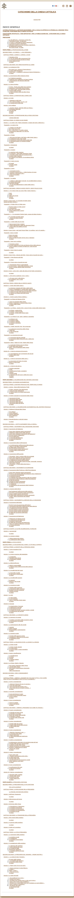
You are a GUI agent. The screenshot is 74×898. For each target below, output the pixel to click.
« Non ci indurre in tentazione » (17, 884)
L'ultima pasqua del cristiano (16, 538)
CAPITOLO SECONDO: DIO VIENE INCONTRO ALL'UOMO (18, 64)
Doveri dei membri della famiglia (17, 715)
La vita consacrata (13, 331)
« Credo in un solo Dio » (15, 127)
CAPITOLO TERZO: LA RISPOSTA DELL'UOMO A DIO (17, 95)
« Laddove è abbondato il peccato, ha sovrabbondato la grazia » (25, 180)
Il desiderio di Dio (13, 57)
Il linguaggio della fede (15, 109)
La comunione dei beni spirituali (17, 337)
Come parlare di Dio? (14, 61)
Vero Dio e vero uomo (14, 209)
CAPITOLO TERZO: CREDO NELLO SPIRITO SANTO (17, 283)
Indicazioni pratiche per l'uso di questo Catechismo (22, 45)
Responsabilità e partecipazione (17, 629)
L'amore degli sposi (14, 735)
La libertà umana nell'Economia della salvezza (21, 566)
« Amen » (11, 377)
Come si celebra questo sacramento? (18, 494)
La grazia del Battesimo (15, 439)
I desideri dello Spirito (14, 776)
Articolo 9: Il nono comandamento (12, 764)
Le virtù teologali (13, 598)
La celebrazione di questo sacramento (19, 508)
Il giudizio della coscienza (15, 587)
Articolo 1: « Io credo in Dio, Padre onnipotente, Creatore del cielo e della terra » (24, 122)
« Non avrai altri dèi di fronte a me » (18, 686)
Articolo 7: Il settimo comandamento (13, 739)
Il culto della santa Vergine (15, 346)
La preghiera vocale (14, 837)
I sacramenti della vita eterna (16, 403)
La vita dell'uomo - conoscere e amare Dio (20, 40)
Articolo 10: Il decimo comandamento (13, 772)
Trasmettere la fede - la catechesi (18, 41)
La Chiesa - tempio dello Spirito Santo (18, 312)
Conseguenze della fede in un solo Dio (19, 131)
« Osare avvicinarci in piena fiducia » (18, 868)
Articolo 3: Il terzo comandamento (12, 700)
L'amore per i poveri (14, 748)
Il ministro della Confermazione (17, 450)
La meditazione (13, 838)
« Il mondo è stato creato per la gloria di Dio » (20, 154)
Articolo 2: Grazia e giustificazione (12, 653)
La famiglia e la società (15, 713)
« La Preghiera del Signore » (16, 860)
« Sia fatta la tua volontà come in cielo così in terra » (22, 880)
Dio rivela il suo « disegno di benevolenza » (20, 69)
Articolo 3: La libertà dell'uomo (11, 563)
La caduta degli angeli (14, 182)
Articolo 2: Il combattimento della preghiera (14, 843)
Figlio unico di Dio (13, 195)
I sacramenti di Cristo (14, 398)
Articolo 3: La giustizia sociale (11, 633)
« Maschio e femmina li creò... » (17, 732)
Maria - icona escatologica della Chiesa (19, 347)
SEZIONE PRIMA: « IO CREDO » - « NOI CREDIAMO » (17, 52)
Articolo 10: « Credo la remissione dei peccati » (16, 351)
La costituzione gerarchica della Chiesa (19, 329)
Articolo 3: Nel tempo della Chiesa (12, 804)
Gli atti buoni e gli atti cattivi (16, 574)
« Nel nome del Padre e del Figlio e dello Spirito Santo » (23, 137)
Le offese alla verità (14, 757)
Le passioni (12, 580)
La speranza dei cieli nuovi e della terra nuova (20, 374)
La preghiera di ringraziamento (17, 810)
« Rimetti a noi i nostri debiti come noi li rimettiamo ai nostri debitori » (27, 883)
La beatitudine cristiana (15, 559)
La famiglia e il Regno (14, 716)
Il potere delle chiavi (14, 355)
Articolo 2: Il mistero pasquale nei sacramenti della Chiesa (18, 395)
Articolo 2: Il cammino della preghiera (13, 822)
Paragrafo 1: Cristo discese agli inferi (13, 257)
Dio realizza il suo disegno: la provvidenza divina (21, 157)
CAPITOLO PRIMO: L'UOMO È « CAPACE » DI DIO (16, 54)
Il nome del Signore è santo (16, 694)
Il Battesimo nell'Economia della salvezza (19, 432)
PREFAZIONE (6, 37)
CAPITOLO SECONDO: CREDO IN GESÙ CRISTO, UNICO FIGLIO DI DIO (22, 188)
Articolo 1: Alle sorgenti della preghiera (13, 817)
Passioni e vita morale (14, 581)
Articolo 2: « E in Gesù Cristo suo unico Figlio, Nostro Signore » (20, 190)
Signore (11, 197)
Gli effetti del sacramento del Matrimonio (19, 522)
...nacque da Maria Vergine (16, 218)
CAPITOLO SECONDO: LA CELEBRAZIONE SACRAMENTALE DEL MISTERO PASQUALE (27, 407)
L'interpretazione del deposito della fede (19, 80)
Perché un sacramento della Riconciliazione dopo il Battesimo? (25, 473)
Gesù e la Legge (13, 235)
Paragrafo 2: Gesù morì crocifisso (12, 241)
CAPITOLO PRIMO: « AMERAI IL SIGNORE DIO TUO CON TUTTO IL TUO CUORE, (25, 678)
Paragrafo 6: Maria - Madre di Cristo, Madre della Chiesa (18, 342)
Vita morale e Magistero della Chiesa (18, 665)
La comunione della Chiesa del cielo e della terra (21, 338)
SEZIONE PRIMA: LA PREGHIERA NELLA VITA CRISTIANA (18, 784)
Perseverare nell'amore (15, 849)
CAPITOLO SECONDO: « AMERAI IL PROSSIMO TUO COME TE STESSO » (23, 707)
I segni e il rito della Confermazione (18, 446)
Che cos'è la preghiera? (15, 787)
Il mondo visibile (13, 164)
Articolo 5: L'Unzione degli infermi (12, 489)
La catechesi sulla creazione (16, 152)
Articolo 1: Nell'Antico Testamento (12, 794)
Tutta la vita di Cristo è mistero (17, 224)
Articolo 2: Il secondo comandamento (13, 691)
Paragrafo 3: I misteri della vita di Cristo (14, 221)
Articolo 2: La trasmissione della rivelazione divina (16, 75)
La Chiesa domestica (14, 525)
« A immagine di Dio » (14, 171)
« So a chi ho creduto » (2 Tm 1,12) (18, 101)
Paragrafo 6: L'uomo (9, 168)
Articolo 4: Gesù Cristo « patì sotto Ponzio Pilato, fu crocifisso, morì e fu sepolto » (24, 230)
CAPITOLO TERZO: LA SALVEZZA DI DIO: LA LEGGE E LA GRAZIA (21, 642)
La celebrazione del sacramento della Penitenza (21, 485)
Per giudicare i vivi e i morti (16, 279)
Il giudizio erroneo (13, 591)
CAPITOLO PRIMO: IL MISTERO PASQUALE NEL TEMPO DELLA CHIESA (22, 384)
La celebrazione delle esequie (16, 539)
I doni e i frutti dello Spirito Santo (17, 600)
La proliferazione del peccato (16, 611)
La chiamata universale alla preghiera (18, 791)
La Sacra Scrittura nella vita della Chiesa (19, 92)
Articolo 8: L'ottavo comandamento (12, 752)
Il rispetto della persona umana (17, 636)
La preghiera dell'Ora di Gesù (16, 850)
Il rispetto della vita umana (15, 723)
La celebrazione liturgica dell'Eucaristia (19, 460)
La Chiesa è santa (13, 320)
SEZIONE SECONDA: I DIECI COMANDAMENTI (15, 673)
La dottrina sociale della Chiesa (17, 744)
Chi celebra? (12, 411)
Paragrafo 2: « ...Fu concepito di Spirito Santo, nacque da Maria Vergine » (23, 214)
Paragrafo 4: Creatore (9, 149)
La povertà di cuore (14, 777)
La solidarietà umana (14, 638)
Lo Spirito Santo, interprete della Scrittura (19, 89)
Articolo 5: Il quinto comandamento (12, 721)
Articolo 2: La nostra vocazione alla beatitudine (15, 554)
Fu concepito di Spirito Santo (16, 216)
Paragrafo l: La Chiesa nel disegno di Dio (14, 299)
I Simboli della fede (14, 117)
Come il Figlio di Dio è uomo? (16, 210)
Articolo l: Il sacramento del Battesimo (13, 429)
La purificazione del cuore (15, 767)
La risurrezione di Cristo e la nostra (18, 361)
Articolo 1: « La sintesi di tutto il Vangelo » (14, 857)
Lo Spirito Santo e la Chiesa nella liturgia (19, 392)
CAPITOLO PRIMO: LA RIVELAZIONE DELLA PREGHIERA (18, 789)
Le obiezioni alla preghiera (15, 845)
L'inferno (11, 372)
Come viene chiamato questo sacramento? (20, 431)
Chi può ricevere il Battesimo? (16, 435)
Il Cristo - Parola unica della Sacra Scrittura (20, 87)
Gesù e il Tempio (13, 236)
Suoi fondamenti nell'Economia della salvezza (20, 491)
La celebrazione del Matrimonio (17, 520)
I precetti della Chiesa (14, 666)
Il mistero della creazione (15, 156)
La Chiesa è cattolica (14, 321)
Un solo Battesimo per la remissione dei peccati (21, 353)
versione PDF (37, 19)
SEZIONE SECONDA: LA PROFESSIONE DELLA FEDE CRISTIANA (20, 115)
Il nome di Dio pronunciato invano (17, 695)
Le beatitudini (12, 556)
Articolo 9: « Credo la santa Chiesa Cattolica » (15, 296)
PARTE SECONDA (8, 379)
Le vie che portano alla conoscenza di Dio (19, 58)
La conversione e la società (16, 621)
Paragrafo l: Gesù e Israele (11, 232)
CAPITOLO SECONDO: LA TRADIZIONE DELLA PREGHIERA (19, 815)
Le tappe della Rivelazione (16, 70)
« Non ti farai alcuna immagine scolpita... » (20, 688)
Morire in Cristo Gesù (14, 362)
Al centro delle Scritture (15, 859)
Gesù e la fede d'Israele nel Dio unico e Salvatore (21, 237)
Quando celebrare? (14, 414)
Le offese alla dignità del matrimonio (18, 736)
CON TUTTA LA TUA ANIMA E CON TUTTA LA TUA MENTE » (19, 679)
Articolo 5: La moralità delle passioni (13, 577)
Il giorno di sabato (13, 702)
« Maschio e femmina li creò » (16, 173)
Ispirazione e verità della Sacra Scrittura (19, 88)
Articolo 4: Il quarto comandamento (12, 710)
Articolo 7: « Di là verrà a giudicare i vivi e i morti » (16, 275)
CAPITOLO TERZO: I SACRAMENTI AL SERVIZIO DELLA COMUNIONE (22, 500)
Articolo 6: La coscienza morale (12, 585)
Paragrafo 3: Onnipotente (10, 145)
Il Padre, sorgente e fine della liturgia (18, 389)
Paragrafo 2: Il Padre (9, 135)
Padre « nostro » (13, 870)
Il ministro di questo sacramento (17, 481)
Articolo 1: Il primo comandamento (12, 681)
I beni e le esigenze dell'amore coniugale (19, 523)
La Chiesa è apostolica (15, 322)
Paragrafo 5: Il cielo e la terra (11, 161)
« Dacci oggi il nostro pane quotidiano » (19, 881)
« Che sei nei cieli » (14, 871)
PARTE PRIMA (7, 49)
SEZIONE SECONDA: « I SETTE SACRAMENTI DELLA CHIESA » (20, 424)
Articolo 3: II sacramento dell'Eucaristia (13, 454)
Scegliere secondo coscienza (16, 590)
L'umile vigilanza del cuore (15, 847)
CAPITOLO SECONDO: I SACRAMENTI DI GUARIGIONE (18, 467)
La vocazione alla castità (15, 733)
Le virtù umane (13, 597)
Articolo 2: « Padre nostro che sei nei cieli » (15, 865)
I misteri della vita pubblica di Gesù (18, 226)
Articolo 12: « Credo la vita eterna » (13, 366)
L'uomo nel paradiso (14, 174)
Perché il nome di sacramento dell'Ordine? (20, 505)
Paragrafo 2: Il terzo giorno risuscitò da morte (15, 262)
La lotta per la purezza (14, 768)
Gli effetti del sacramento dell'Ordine (18, 512)
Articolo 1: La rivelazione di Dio (11, 67)
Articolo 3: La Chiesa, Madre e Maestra (14, 663)
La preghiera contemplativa (16, 839)
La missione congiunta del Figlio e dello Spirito (21, 288)
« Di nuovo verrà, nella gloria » (17, 278)
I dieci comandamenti (14, 670)
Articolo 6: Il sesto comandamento (12, 730)
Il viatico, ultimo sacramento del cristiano (19, 496)
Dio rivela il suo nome (14, 128)
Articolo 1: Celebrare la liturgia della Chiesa (15, 409)
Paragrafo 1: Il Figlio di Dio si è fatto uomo (14, 204)
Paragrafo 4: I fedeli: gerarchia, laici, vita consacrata (17, 326)
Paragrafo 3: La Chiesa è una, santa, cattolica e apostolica (19, 316)
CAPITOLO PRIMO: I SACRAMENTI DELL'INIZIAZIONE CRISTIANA (21, 426)
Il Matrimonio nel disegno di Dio (17, 518)
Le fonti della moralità (14, 572)
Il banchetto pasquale (14, 462)
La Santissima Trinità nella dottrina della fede (20, 140)
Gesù (10, 193)
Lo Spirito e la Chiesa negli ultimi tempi (19, 293)
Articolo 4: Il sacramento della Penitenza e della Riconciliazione (20, 470)
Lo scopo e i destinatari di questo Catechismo (21, 42)
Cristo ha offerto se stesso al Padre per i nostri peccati (23, 246)
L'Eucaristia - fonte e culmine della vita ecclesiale (21, 456)
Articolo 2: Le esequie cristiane (11, 536)
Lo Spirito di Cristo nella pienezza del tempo (20, 291)
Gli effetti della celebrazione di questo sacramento (21, 495)
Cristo (10, 194)
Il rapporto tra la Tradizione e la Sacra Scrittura (21, 79)
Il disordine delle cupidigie (15, 774)
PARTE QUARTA (7, 782)
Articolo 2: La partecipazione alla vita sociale (15, 624)
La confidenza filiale (14, 848)
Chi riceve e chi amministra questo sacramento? (21, 492)
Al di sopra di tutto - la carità (16, 47)
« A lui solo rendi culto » (15, 685)
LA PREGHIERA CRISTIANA (19, 782)
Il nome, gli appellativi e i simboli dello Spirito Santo (22, 289)
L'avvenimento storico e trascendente (18, 264)
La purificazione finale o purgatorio (18, 371)
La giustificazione (13, 655)
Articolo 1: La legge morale (10, 644)
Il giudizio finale (13, 373)
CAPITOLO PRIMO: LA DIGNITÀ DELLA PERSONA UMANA (18, 547)
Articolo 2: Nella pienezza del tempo (13, 799)
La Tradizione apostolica (15, 78)
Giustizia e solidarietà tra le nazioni (18, 747)
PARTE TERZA (7, 542)
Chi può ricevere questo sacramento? (18, 449)
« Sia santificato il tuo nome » (16, 878)
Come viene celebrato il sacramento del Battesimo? (22, 434)
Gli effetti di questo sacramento (17, 482)
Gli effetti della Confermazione (16, 447)
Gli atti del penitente (14, 480)
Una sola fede (12, 110)
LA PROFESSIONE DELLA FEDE (19, 49)
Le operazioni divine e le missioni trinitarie (19, 141)
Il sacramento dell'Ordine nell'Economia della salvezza (23, 506)
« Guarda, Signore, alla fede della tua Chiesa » (21, 108)
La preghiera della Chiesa (15, 862)
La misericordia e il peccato (16, 606)
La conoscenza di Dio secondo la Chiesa (19, 59)
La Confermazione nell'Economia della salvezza (21, 445)
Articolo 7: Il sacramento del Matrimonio (14, 516)
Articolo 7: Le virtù (8, 595)
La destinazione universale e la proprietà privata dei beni (23, 742)
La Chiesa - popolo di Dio (15, 310)
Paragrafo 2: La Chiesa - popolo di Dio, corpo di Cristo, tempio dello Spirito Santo (24, 308)
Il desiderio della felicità (15, 558)
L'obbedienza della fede (15, 100)
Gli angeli (11, 163)
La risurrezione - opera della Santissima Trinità (21, 266)
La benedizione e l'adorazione (16, 806)
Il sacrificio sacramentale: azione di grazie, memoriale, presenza (25, 461)
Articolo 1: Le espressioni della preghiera (14, 834)
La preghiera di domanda (15, 807)
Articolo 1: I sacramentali (10, 531)
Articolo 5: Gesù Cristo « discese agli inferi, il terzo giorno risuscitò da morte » (23, 255)
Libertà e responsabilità (15, 565)
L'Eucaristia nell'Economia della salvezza (19, 459)
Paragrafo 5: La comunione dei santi (13, 335)
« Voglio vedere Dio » (14, 778)
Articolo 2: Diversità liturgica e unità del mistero (16, 419)
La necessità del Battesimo (16, 437)
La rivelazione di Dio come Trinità (17, 138)
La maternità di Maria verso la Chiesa (18, 345)
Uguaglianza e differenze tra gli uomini (19, 637)
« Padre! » (11, 869)
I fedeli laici (12, 330)
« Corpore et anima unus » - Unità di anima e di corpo (22, 172)
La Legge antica (13, 648)
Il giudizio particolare (14, 368)
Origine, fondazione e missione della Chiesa (20, 303)
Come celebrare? (13, 413)
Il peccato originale (14, 183)
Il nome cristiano (13, 696)
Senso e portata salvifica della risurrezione (20, 267)
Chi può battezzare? (14, 436)
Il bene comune (13, 628)
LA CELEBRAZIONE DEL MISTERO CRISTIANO (25, 379)
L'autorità (11, 627)
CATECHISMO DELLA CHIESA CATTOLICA (37, 12)
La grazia (11, 657)
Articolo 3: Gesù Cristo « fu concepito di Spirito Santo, (17, 200)
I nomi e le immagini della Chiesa (17, 301)
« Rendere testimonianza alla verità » (18, 756)
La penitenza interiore (14, 476)
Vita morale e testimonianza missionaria (19, 668)
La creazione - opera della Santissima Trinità (20, 153)
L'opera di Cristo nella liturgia (16, 390)
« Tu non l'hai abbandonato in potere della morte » (22, 184)
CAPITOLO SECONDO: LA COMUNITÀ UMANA (15, 615)
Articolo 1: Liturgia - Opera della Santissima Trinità (16, 387)
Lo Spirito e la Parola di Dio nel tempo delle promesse (23, 290)
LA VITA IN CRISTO (16, 542)
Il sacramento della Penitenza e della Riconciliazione (22, 478)
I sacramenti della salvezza (16, 402)
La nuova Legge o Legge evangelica (18, 649)
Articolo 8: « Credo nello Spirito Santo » (14, 285)
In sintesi (11, 62)
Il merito (11, 658)
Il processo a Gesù (14, 244)
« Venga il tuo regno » (14, 879)
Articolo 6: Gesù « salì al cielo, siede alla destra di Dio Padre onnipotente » (23, 271)
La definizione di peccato (15, 607)
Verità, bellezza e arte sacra (16, 761)
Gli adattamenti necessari (15, 46)
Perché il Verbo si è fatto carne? (17, 206)
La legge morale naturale (15, 647)
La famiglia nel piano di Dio (16, 712)
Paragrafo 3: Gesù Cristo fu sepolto (13, 250)
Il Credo (11, 113)
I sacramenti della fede (15, 400)
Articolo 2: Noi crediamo (10, 105)
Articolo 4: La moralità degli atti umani (13, 570)
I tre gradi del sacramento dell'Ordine (18, 507)
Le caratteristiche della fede (16, 103)
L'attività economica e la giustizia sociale (19, 746)
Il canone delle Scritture (15, 90)
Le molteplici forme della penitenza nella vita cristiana (22, 477)
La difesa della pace (14, 726)
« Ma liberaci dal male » (15, 885)
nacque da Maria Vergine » (10, 202)
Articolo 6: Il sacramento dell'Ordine (13, 502)
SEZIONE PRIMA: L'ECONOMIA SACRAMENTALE (16, 382)
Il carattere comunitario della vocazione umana (21, 619)
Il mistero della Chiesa (14, 304)
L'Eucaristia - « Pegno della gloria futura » (19, 464)
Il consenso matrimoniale (15, 521)
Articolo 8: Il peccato (9, 603)
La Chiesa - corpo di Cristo (16, 311)
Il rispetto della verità (14, 758)
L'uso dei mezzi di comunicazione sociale (19, 759)
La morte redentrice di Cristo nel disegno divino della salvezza (25, 245)
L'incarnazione (12, 208)
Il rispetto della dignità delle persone (18, 725)
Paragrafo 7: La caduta (10, 178)
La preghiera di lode (14, 811)
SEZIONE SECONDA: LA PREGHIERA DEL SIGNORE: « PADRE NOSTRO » (23, 854)
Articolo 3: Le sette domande (11, 875)
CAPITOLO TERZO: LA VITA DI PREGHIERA (15, 832)
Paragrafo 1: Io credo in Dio (11, 125)
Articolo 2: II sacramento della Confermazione (15, 442)
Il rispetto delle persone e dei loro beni (19, 743)
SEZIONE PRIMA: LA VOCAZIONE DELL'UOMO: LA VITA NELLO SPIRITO (22, 544)
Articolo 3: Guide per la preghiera (12, 827)
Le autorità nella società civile (16, 717)
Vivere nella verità (13, 754)
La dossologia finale (14, 886)
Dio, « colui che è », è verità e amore (18, 130)
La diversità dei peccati (15, 608)
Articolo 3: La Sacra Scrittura (11, 84)
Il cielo (10, 369)
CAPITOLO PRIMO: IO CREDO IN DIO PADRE (15, 120)
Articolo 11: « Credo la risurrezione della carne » (16, 358)
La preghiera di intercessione (16, 809)
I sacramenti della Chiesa (15, 399)
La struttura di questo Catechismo (18, 43)
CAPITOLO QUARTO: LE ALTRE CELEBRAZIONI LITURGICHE (19, 528)
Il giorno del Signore (14, 704)
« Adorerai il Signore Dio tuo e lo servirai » (20, 684)
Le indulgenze (12, 484)
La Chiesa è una (13, 319)
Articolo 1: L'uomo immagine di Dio (12, 549)
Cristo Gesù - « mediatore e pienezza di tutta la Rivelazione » (24, 72)
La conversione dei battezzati (16, 475)
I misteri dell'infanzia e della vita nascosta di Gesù (21, 225)
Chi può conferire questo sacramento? (19, 510)
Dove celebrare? (13, 415)
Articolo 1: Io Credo (8, 98)
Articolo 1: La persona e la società (12, 617)
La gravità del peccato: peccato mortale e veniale (21, 610)
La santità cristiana (14, 659)
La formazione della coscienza (17, 588)
